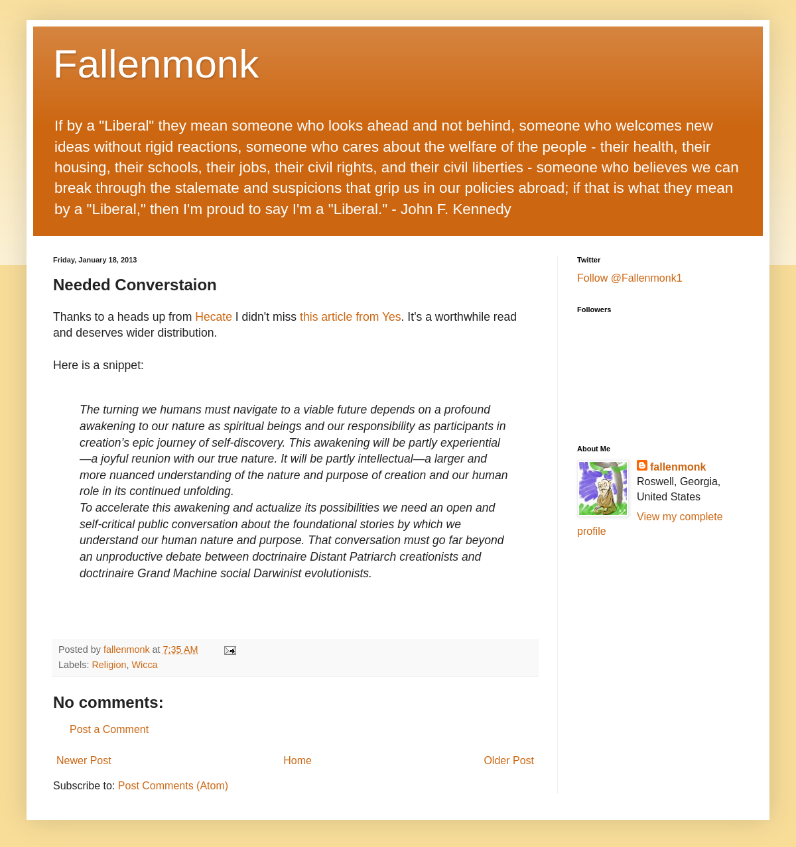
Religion (109, 664)
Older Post (509, 760)
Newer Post (83, 760)
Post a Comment (109, 729)
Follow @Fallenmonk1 (630, 278)
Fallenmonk (156, 64)
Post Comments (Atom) (173, 785)
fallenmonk (678, 467)
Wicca (144, 664)
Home (297, 760)
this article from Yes (350, 316)
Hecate (213, 316)
